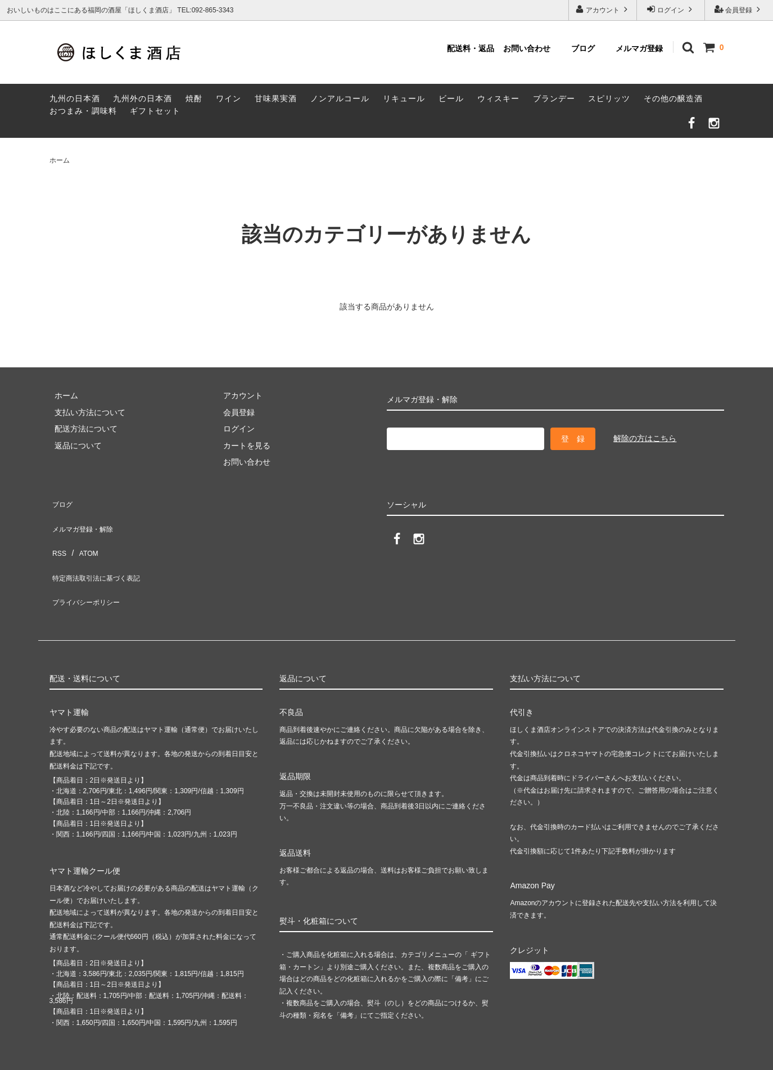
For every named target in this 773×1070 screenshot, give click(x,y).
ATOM (82, 533)
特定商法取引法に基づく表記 (100, 550)
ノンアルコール (339, 98)
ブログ (583, 48)
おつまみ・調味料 (83, 110)
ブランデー (554, 98)
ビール (451, 98)
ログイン (671, 9)
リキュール (404, 98)
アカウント (603, 9)
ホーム (59, 160)
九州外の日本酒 (142, 98)
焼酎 (194, 98)
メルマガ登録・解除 (84, 517)
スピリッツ (609, 98)
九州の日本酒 (74, 98)
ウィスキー (498, 98)
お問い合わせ (526, 48)
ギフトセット (155, 110)
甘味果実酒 (276, 98)
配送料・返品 (470, 48)
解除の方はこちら (644, 438)
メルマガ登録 (639, 48)
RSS (57, 533)
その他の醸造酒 (673, 98)
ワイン (228, 98)
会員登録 (739, 9)
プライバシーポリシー (88, 567)
